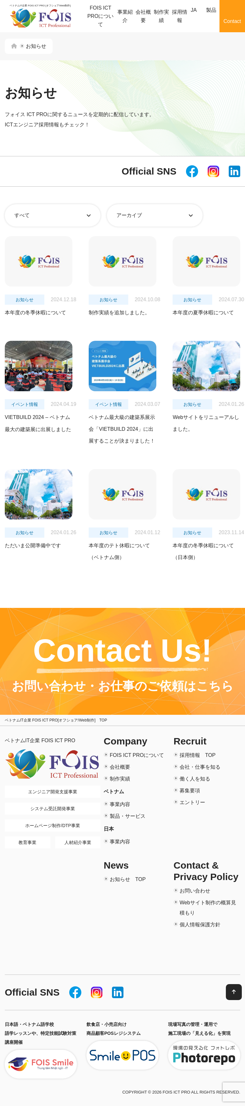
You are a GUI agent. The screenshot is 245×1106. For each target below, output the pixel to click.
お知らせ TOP (128, 879)
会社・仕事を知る (200, 767)
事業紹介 (125, 16)
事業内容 (120, 804)
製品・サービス (127, 816)
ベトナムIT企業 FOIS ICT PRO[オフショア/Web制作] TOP (56, 720)
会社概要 (143, 16)
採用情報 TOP (198, 755)
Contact (232, 21)
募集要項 (190, 790)
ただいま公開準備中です (33, 545)
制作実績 (161, 16)
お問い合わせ (195, 890)
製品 (211, 10)
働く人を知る (195, 778)
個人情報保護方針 (200, 924)
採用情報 (179, 16)
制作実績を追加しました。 (119, 312)
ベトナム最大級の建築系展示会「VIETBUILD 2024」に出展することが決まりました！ (122, 429)
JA (194, 10)
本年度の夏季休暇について (203, 312)
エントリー (192, 802)
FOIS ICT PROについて (100, 16)
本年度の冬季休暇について (35, 312)
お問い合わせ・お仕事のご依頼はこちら (122, 686)
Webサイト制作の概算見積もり (208, 907)
